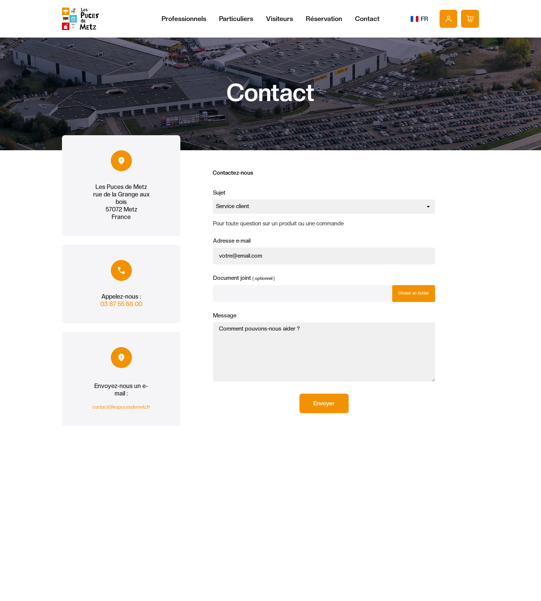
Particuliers (236, 19)
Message (224, 315)
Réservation (324, 19)
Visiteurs (279, 19)
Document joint (244, 277)
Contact (367, 19)
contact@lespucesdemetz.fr (121, 407)
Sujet (219, 192)
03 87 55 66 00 (121, 304)
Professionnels (184, 19)
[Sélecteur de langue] (419, 19)
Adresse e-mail (232, 240)
